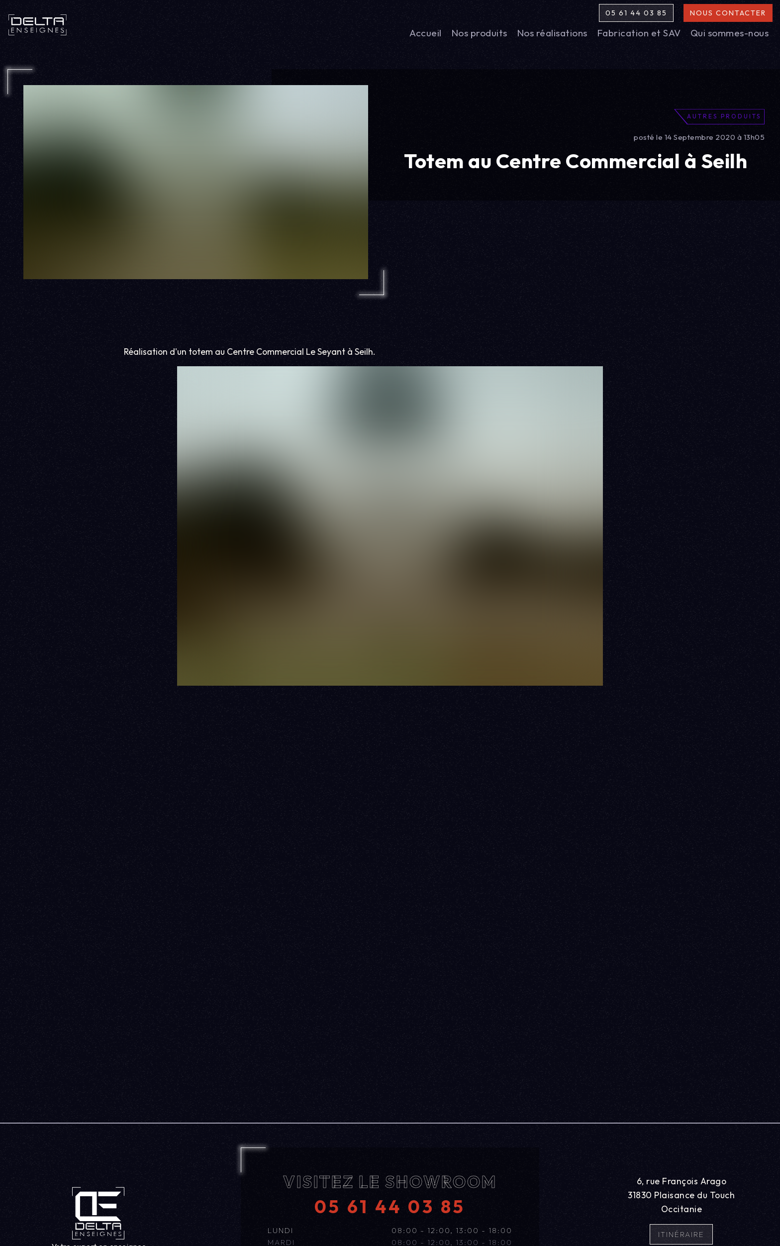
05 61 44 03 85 (636, 12)
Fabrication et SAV (639, 33)
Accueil (425, 33)
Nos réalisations (552, 33)
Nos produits (479, 33)
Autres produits (724, 116)
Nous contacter (728, 12)
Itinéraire (681, 1234)
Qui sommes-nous (729, 33)
